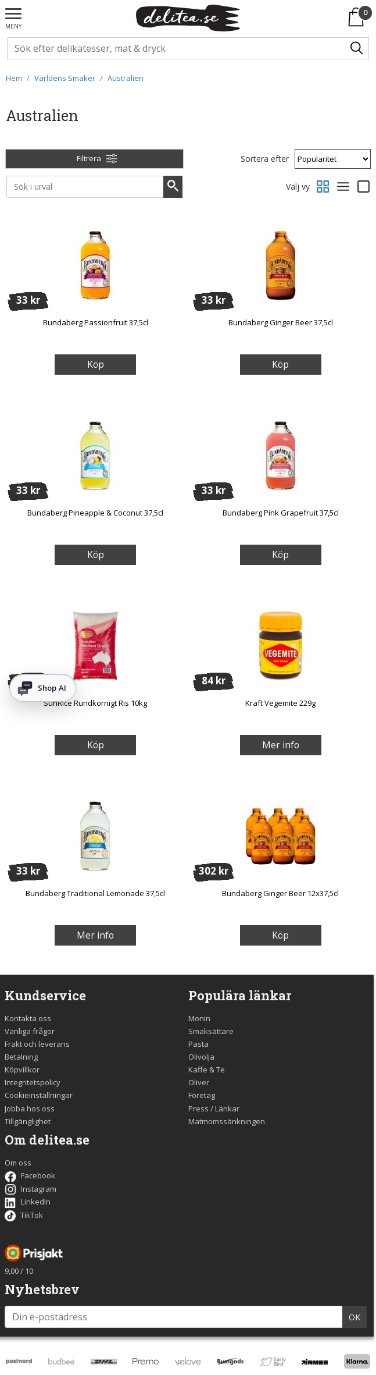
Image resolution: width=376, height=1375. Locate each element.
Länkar (227, 1108)
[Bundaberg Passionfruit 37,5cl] (95, 265)
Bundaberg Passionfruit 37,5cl (95, 322)
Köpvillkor (22, 1069)
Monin (199, 1018)
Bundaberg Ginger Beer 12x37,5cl (280, 893)
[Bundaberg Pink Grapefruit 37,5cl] (281, 455)
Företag (201, 1095)
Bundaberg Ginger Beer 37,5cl (280, 322)
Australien (126, 78)
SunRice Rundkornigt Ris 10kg (95, 703)
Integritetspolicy (32, 1082)
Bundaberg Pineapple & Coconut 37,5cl (95, 512)
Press (198, 1108)
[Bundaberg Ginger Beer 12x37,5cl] (281, 835)
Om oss (18, 1162)
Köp (95, 364)
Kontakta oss (28, 1018)
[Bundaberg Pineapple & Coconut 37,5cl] (95, 455)
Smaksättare (211, 1031)
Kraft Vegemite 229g (280, 703)
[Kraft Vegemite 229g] (281, 645)
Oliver (198, 1082)
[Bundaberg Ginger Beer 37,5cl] (281, 265)
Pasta (198, 1044)
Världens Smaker (64, 78)
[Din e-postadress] (174, 1317)
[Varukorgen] (358, 17)
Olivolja (201, 1056)
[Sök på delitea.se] (176, 48)
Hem (14, 78)
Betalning (21, 1056)
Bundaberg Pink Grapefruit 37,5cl (281, 512)
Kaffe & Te (206, 1069)
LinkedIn (28, 1201)
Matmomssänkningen (226, 1121)
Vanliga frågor (30, 1031)
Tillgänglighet (28, 1121)
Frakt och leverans (37, 1044)
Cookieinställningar (39, 1095)
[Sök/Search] (357, 48)
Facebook (30, 1175)
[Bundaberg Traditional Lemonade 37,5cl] (95, 835)
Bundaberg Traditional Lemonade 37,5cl (95, 893)
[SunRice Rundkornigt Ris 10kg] (95, 645)
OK (354, 1317)
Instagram (30, 1189)
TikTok (24, 1215)
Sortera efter (265, 158)
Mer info (280, 744)
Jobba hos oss (30, 1108)
